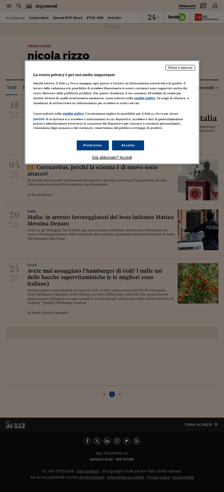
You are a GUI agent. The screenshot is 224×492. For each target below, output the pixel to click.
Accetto (128, 145)
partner (39, 119)
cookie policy (144, 97)
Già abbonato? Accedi (112, 157)
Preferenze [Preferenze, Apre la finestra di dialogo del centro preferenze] (92, 145)
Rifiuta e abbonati (180, 67)
